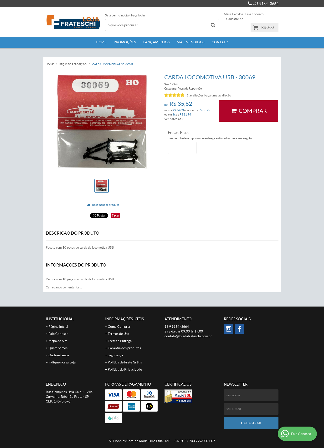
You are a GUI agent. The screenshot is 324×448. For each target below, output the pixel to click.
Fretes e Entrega (120, 341)
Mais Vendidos (191, 42)
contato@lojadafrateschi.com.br (188, 336)
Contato (220, 42)
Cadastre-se (234, 19)
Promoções (125, 42)
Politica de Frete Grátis (125, 362)
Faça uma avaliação (217, 95)
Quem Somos (57, 348)
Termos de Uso (118, 334)
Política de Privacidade (125, 369)
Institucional (60, 319)
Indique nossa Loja (62, 362)
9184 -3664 (265, 3)
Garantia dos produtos (124, 348)
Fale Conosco (254, 14)
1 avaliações (195, 95)
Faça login (138, 15)
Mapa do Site (57, 341)
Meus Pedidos (233, 14)
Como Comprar (119, 326)
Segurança (115, 355)
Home (101, 42)
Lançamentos (156, 42)
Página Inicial (58, 326)
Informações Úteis (124, 319)
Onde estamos (58, 355)
